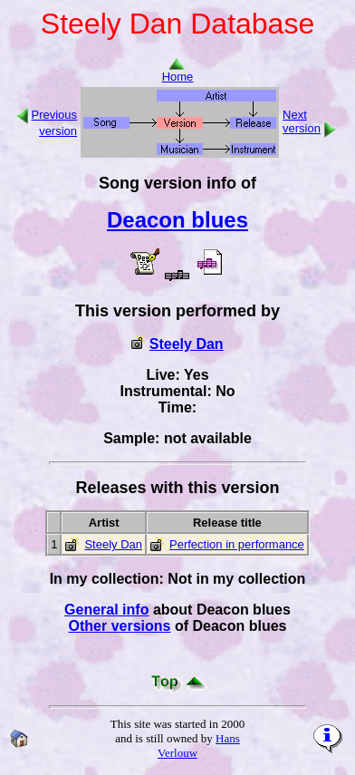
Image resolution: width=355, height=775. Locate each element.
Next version (302, 121)
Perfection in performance (236, 544)
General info (106, 609)
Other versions (120, 626)
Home (178, 71)
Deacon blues (177, 220)
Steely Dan (186, 344)
